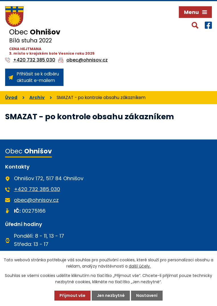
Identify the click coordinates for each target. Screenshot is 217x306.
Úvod (11, 97)
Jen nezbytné (111, 295)
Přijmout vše (72, 295)
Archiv (37, 97)
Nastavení (146, 295)
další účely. (140, 266)
